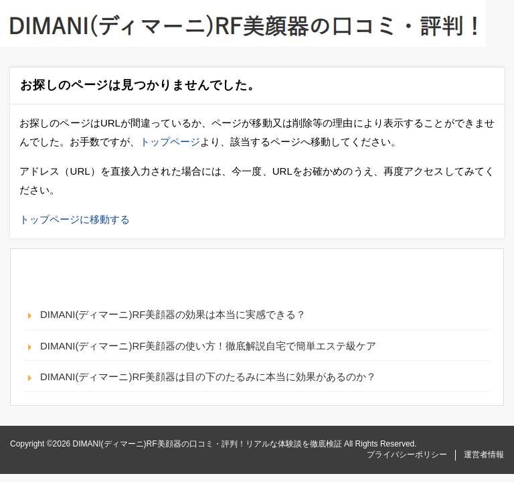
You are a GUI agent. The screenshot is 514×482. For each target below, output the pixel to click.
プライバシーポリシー (407, 454)
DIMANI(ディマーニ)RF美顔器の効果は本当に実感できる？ (173, 314)
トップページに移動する (74, 219)
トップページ (170, 141)
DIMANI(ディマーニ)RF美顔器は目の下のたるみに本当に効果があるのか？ (208, 376)
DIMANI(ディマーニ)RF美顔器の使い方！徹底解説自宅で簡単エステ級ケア (208, 345)
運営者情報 (484, 454)
